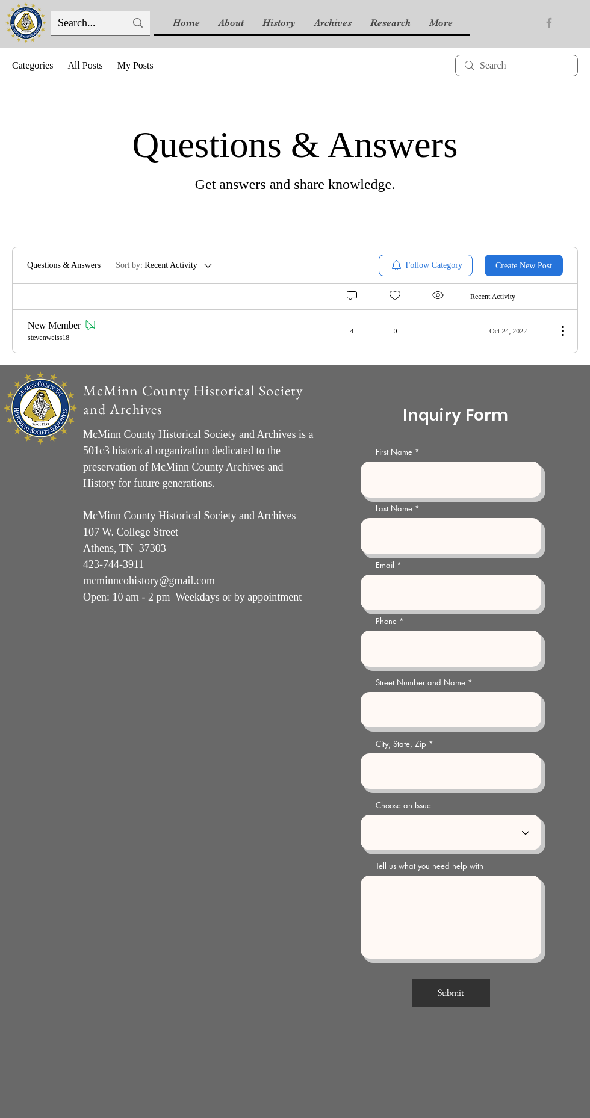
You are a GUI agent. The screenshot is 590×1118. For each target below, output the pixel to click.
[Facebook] (549, 22)
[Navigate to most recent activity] (509, 331)
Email (385, 565)
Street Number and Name (420, 683)
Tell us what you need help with (429, 866)
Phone (386, 621)
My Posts (135, 65)
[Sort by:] (165, 265)
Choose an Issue (403, 805)
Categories (32, 65)
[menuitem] (426, 265)
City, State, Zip (401, 744)
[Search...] (83, 23)
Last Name (394, 509)
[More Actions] (556, 331)
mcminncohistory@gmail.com (149, 581)
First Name (394, 452)
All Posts (84, 65)
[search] (516, 65)
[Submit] (451, 993)
